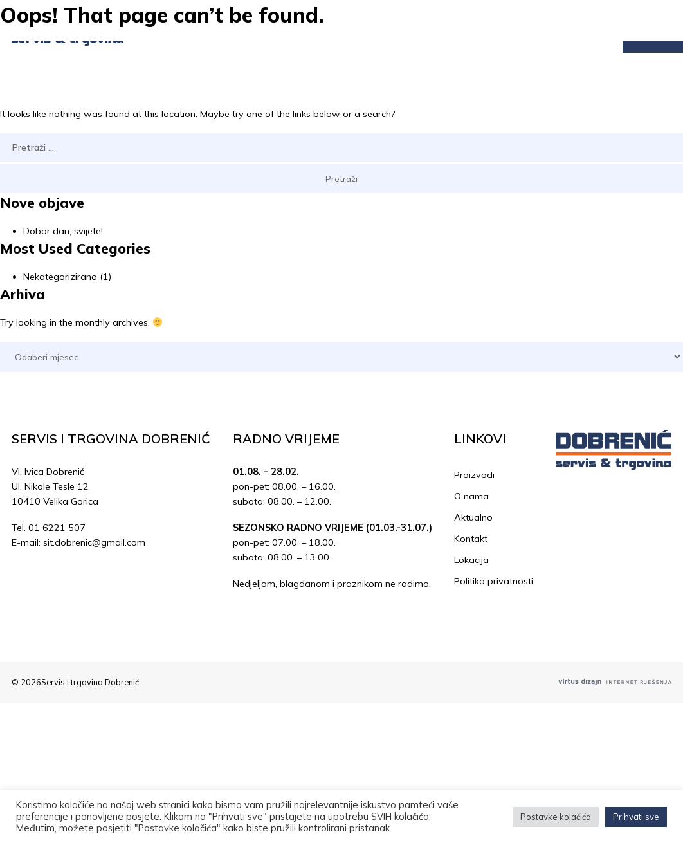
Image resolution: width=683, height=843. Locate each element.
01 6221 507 (57, 527)
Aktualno (473, 517)
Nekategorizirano (60, 277)
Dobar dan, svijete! (63, 231)
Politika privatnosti (493, 581)
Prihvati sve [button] (636, 816)
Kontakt (470, 538)
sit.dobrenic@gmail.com (94, 542)
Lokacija (471, 560)
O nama (471, 496)
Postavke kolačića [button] (555, 816)
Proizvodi (474, 475)
